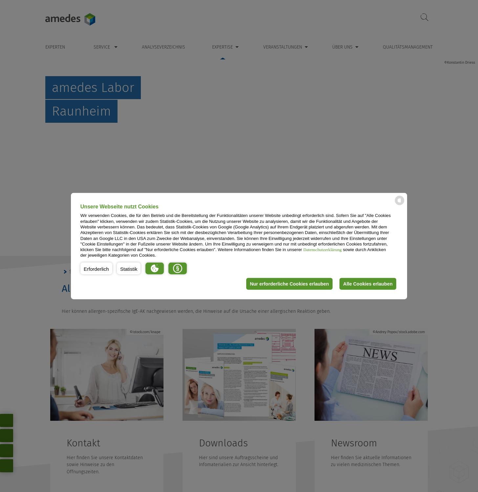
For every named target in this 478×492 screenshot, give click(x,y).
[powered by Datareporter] (399, 204)
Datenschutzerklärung (322, 249)
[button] (96, 268)
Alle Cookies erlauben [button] (367, 284)
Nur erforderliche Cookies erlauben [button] (289, 284)
